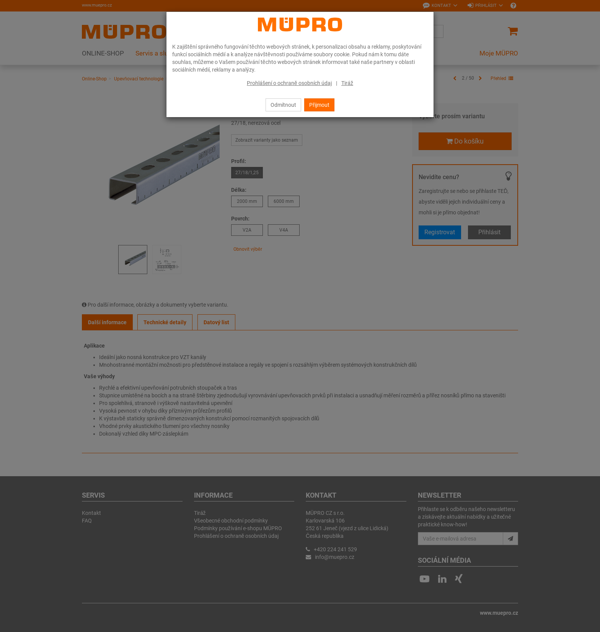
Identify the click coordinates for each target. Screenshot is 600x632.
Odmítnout (283, 105)
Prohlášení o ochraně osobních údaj (289, 83)
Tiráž (347, 83)
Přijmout (319, 105)
